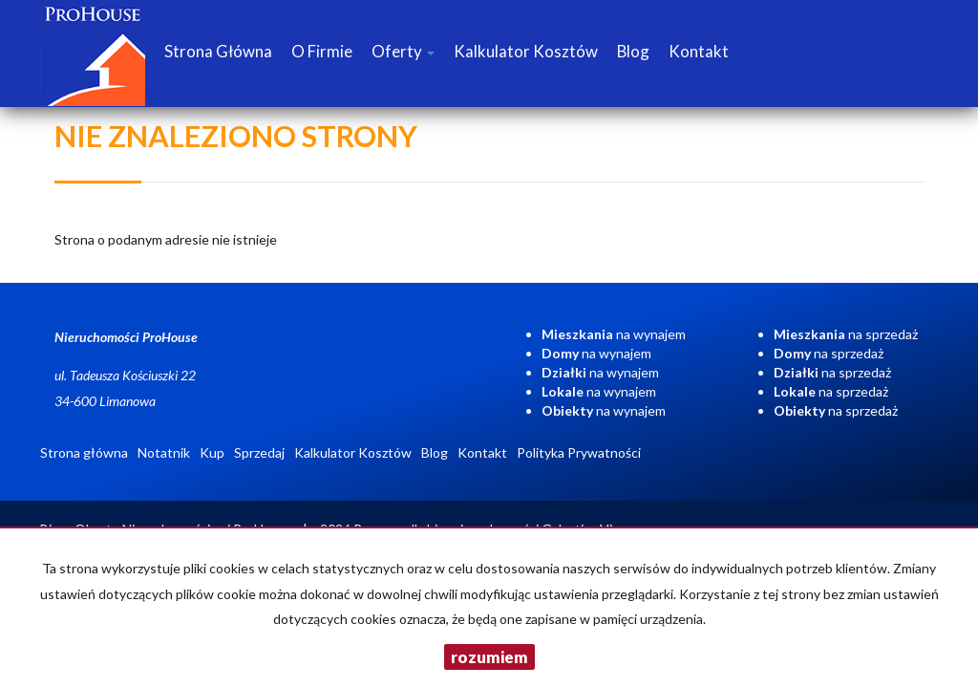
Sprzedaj (259, 452)
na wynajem (614, 334)
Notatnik (164, 452)
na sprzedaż (846, 334)
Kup (212, 452)
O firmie (321, 51)
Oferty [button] (403, 51)
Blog (633, 51)
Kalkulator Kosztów (526, 51)
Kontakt (699, 51)
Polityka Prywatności (579, 452)
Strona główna (218, 51)
